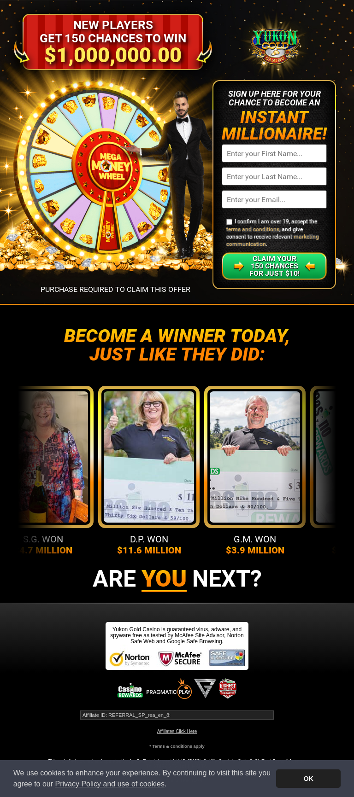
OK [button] (308, 778)
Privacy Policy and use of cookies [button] (110, 784)
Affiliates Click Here (177, 731)
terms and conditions (252, 229)
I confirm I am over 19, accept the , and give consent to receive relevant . (272, 232)
